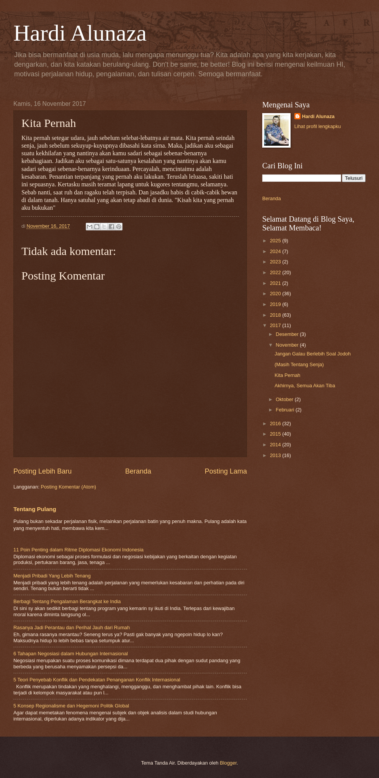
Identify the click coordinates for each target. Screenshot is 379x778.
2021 (276, 283)
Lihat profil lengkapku (317, 126)
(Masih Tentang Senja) (299, 364)
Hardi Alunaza (80, 33)
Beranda (138, 471)
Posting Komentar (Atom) (68, 487)
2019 (276, 304)
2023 (276, 262)
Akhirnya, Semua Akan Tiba (304, 385)
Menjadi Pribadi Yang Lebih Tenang (52, 576)
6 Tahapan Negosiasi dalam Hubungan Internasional (70, 653)
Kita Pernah (287, 375)
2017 (276, 325)
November (288, 345)
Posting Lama (226, 471)
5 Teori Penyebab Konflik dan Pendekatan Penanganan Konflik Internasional (96, 680)
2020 (276, 293)
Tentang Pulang (34, 509)
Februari (286, 410)
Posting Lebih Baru (42, 471)
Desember (288, 334)
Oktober (285, 399)
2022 (276, 272)
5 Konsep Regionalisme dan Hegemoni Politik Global (71, 706)
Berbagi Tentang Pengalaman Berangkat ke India (67, 601)
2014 (276, 444)
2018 (276, 315)
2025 (276, 240)
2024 (276, 251)
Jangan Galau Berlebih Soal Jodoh (312, 354)
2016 (276, 423)
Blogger (228, 763)
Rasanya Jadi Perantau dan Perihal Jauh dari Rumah (71, 627)
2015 (276, 434)
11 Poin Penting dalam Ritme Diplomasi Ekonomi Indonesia (78, 550)
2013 (276, 455)
